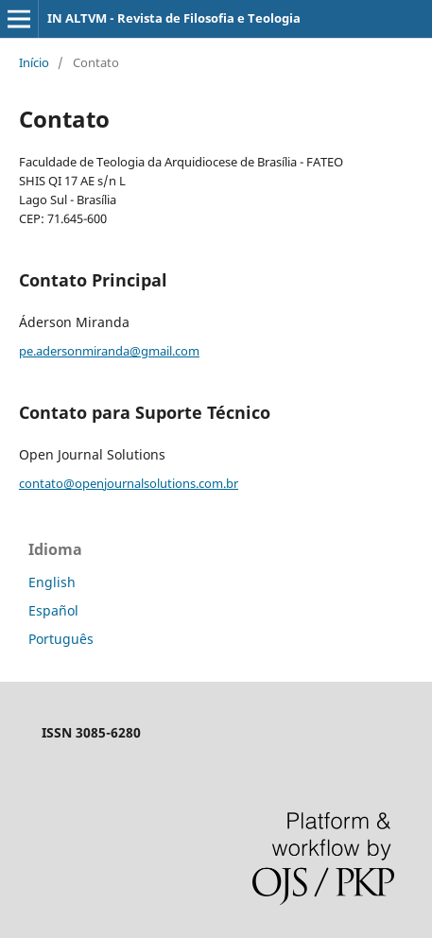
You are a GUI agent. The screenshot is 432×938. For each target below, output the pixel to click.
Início (34, 62)
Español (53, 610)
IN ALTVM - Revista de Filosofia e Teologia (174, 17)
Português (61, 639)
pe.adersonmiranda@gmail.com (109, 350)
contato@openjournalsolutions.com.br (128, 483)
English (52, 582)
